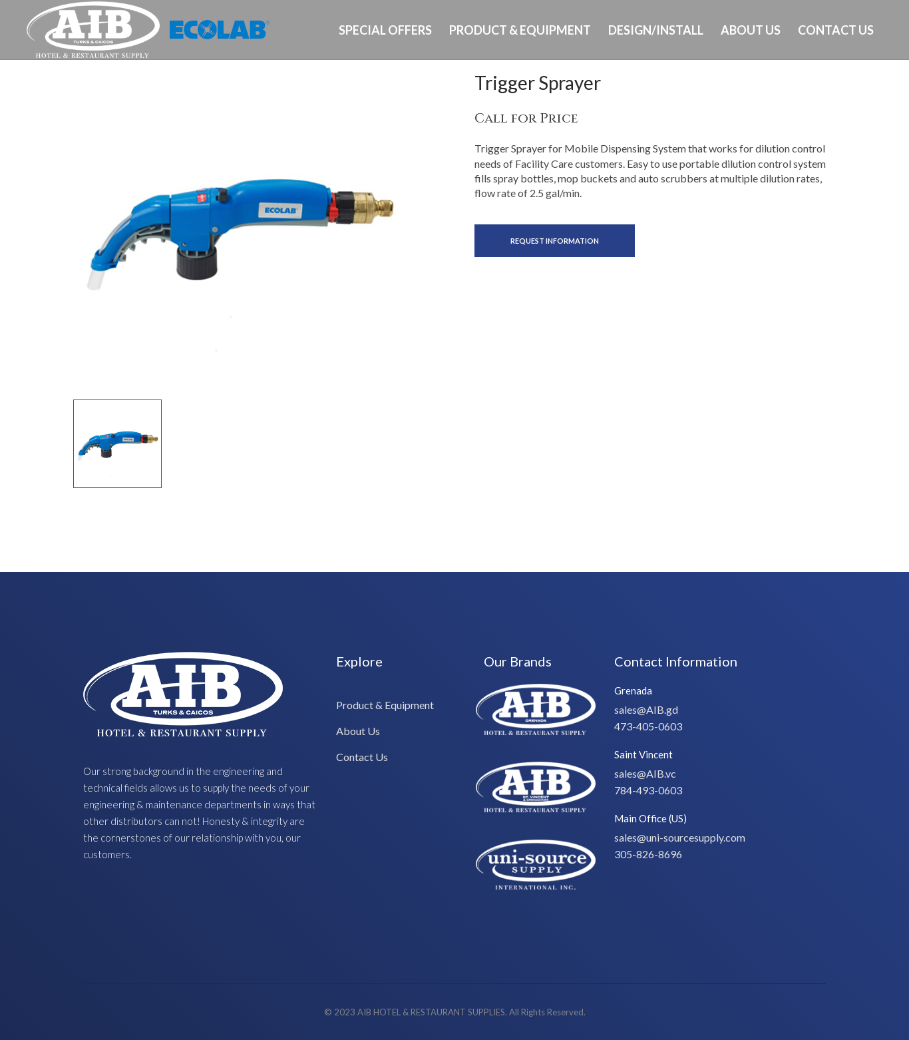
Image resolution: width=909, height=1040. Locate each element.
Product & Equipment (520, 30)
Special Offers (385, 30)
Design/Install (655, 30)
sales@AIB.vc (645, 773)
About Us (751, 30)
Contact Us (836, 30)
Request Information (554, 240)
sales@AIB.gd (646, 709)
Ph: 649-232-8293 (840, 89)
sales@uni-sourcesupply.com (679, 837)
